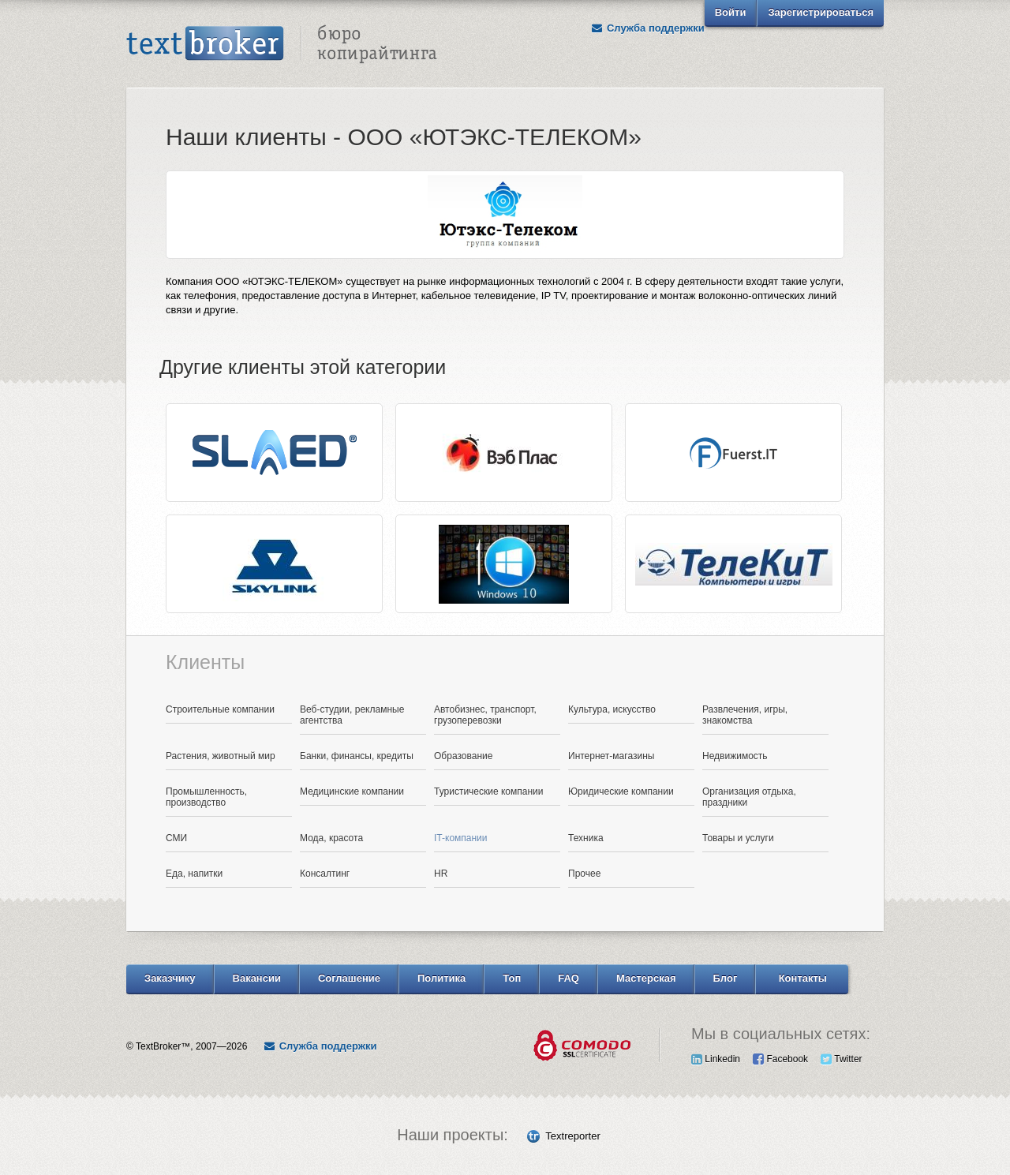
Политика (441, 978)
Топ (512, 978)
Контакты (803, 978)
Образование (463, 756)
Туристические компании (489, 791)
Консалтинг (325, 873)
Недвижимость (735, 756)
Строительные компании (220, 709)
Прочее (584, 873)
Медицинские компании (352, 791)
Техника (586, 838)
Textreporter (572, 1136)
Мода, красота (331, 838)
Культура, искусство (612, 709)
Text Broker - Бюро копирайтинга (281, 44)
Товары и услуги (738, 838)
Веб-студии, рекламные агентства (352, 715)
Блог (725, 978)
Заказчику (170, 978)
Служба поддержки (648, 28)
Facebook (780, 1059)
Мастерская (646, 978)
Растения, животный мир (220, 756)
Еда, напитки (194, 873)
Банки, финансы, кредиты (356, 756)
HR (440, 873)
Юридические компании (621, 791)
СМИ (176, 838)
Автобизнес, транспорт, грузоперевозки (485, 715)
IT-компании (461, 838)
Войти (730, 12)
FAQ (568, 978)
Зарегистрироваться (820, 12)
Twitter (841, 1059)
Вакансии (257, 978)
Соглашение (349, 978)
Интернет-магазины (611, 756)
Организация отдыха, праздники (749, 797)
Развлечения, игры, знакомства (744, 715)
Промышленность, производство (206, 797)
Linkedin (715, 1059)
